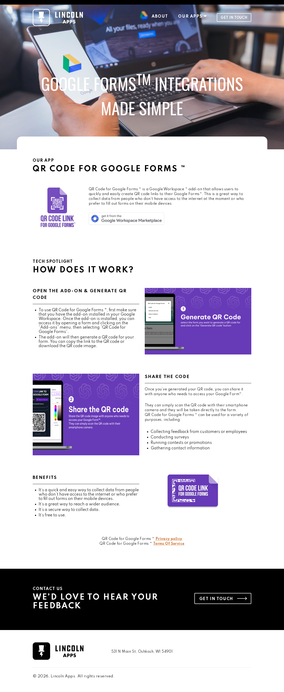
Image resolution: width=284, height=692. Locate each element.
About (160, 16)
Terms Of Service (169, 544)
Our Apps (190, 16)
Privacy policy (168, 539)
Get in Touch (234, 18)
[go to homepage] (67, 651)
